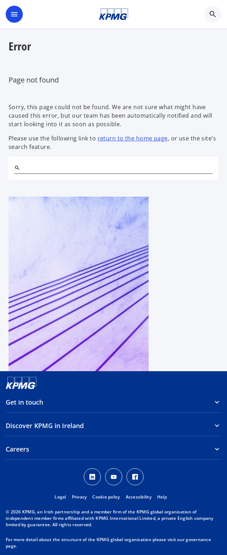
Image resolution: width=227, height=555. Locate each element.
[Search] (17, 168)
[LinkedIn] (92, 476)
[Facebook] (135, 476)
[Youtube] (113, 476)
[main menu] (14, 14)
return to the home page (133, 138)
